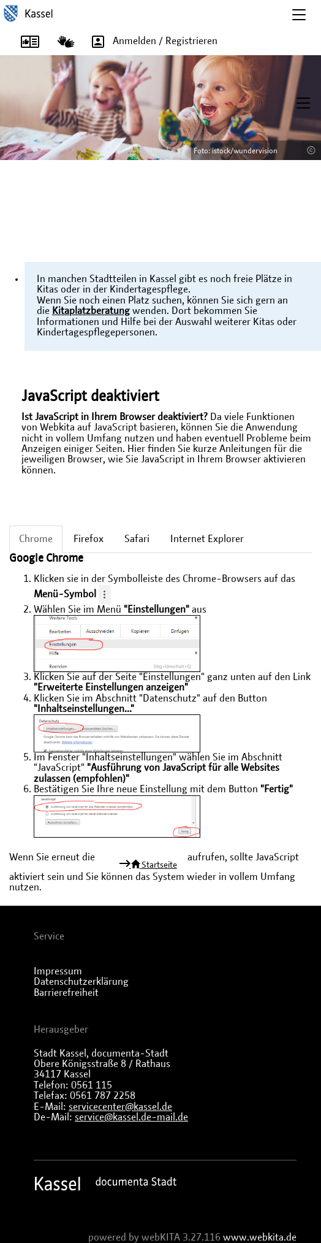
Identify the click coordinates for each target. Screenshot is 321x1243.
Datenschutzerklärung (81, 982)
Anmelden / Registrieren (150, 41)
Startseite (153, 865)
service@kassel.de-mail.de (131, 1117)
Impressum (58, 971)
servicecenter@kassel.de (120, 1107)
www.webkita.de (259, 1237)
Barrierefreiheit (66, 993)
